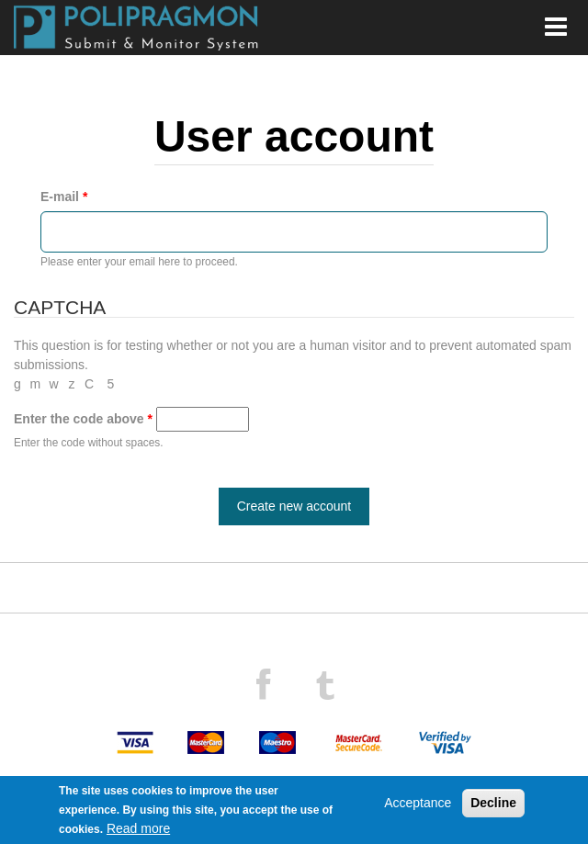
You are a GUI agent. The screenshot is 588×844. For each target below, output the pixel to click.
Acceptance (417, 802)
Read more (138, 828)
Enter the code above (83, 418)
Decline (493, 802)
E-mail (63, 196)
